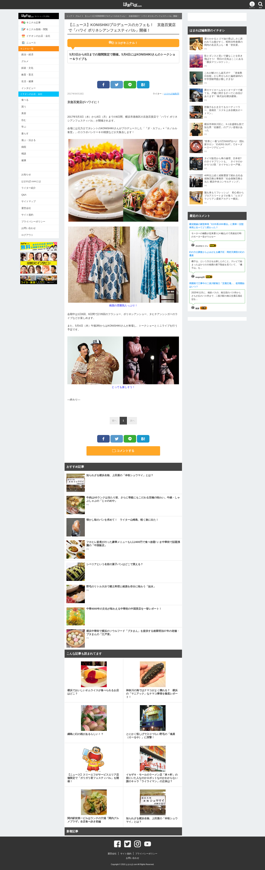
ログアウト (27, 235)
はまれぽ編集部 (171, 93)
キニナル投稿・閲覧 (34, 29)
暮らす (25, 133)
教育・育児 (27, 74)
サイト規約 (27, 214)
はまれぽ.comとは (31, 181)
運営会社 (26, 208)
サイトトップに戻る (35, 15)
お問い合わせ (28, 228)
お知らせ (26, 174)
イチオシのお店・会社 (35, 36)
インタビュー (28, 88)
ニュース (28, 42)
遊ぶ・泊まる (28, 140)
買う (23, 106)
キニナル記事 (31, 22)
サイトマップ (28, 201)
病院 (23, 147)
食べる (25, 100)
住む (23, 120)
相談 (23, 153)
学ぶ (23, 126)
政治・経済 (27, 54)
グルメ (25, 61)
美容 (23, 113)
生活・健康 (27, 81)
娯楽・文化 (27, 68)
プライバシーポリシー (33, 221)
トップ (69, 16)
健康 (23, 160)
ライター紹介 (28, 188)
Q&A (23, 194)
